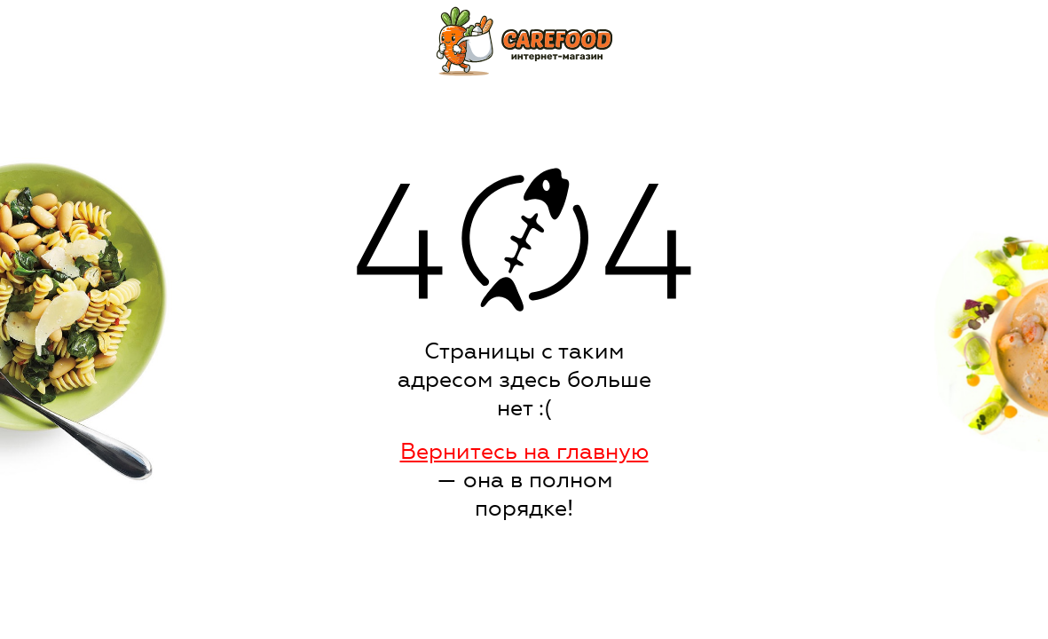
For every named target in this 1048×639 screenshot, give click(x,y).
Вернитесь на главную (524, 451)
